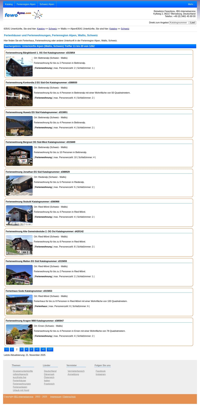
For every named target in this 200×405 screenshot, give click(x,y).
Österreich (49, 377)
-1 (7, 349)
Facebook (101, 371)
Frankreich (49, 384)
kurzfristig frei (19, 377)
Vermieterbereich (76, 371)
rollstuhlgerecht (20, 374)
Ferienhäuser (19, 380)
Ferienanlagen (20, 387)
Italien (47, 380)
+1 (37, 349)
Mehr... (191, 4)
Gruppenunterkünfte (23, 371)
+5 (43, 349)
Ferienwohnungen (22, 384)
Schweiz (52, 29)
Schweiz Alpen (47, 4)
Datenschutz (69, 396)
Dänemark (49, 374)
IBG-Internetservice (23, 396)
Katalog (9, 4)
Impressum (55, 396)
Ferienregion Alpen (26, 4)
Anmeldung (73, 374)
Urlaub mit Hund (21, 390)
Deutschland (50, 371)
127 (50, 349)
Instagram (101, 374)
